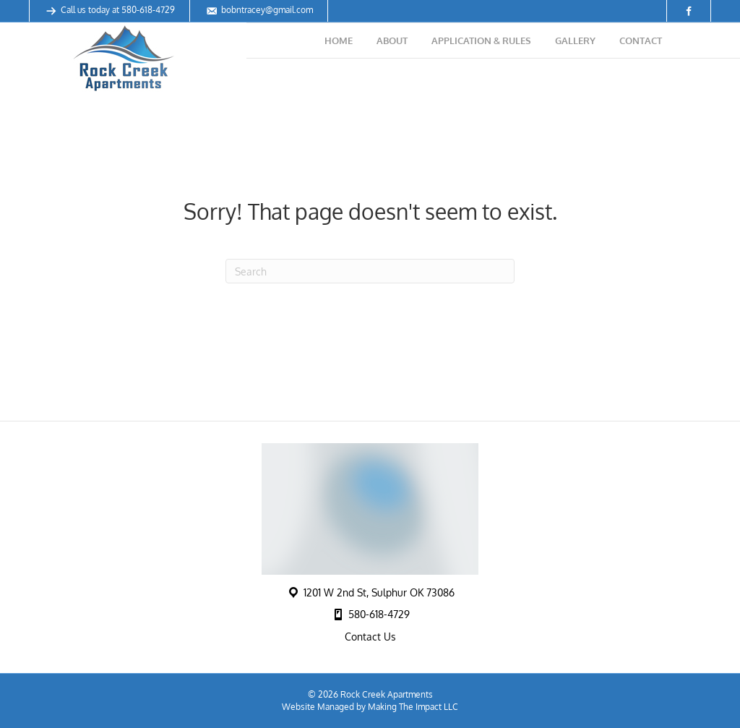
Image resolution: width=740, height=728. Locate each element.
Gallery (575, 40)
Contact (640, 40)
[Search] (370, 271)
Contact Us (370, 636)
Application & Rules (481, 40)
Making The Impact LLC (413, 706)
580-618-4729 (148, 9)
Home (338, 40)
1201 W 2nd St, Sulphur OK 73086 (379, 592)
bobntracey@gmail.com (267, 9)
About (392, 40)
